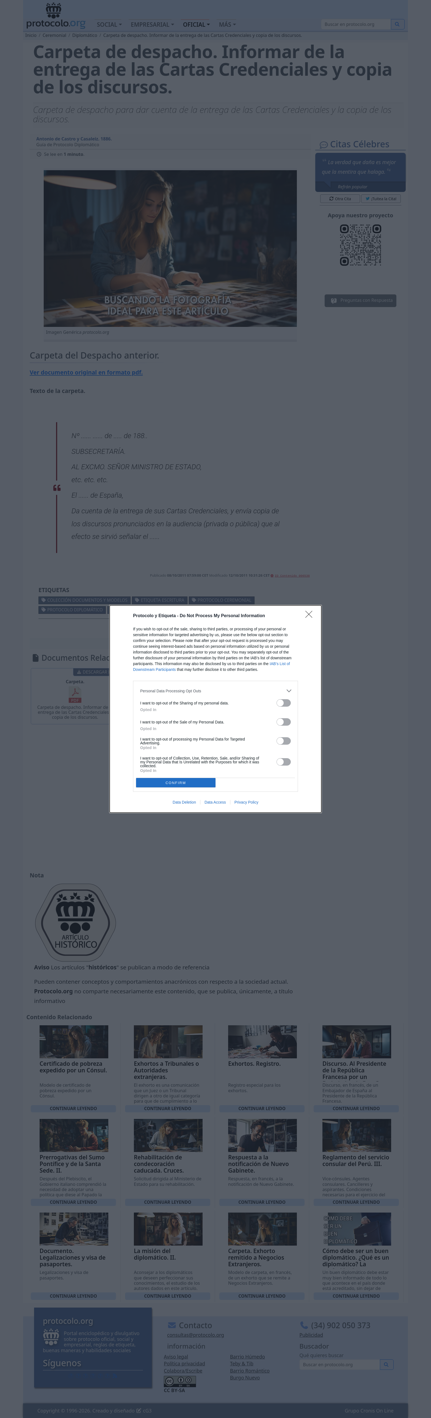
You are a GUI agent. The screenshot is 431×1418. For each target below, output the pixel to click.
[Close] (310, 616)
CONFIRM (175, 782)
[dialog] (215, 709)
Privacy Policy (246, 802)
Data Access (215, 802)
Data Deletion (184, 802)
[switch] (284, 703)
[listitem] (215, 691)
